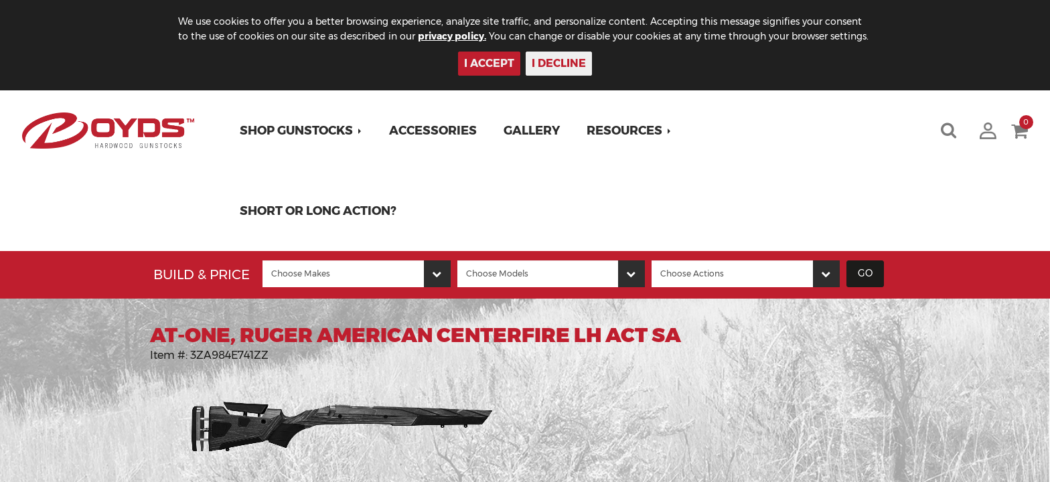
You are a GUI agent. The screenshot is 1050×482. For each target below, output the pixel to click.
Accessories (433, 130)
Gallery (532, 130)
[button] (301, 130)
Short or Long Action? (318, 211)
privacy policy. (452, 36)
